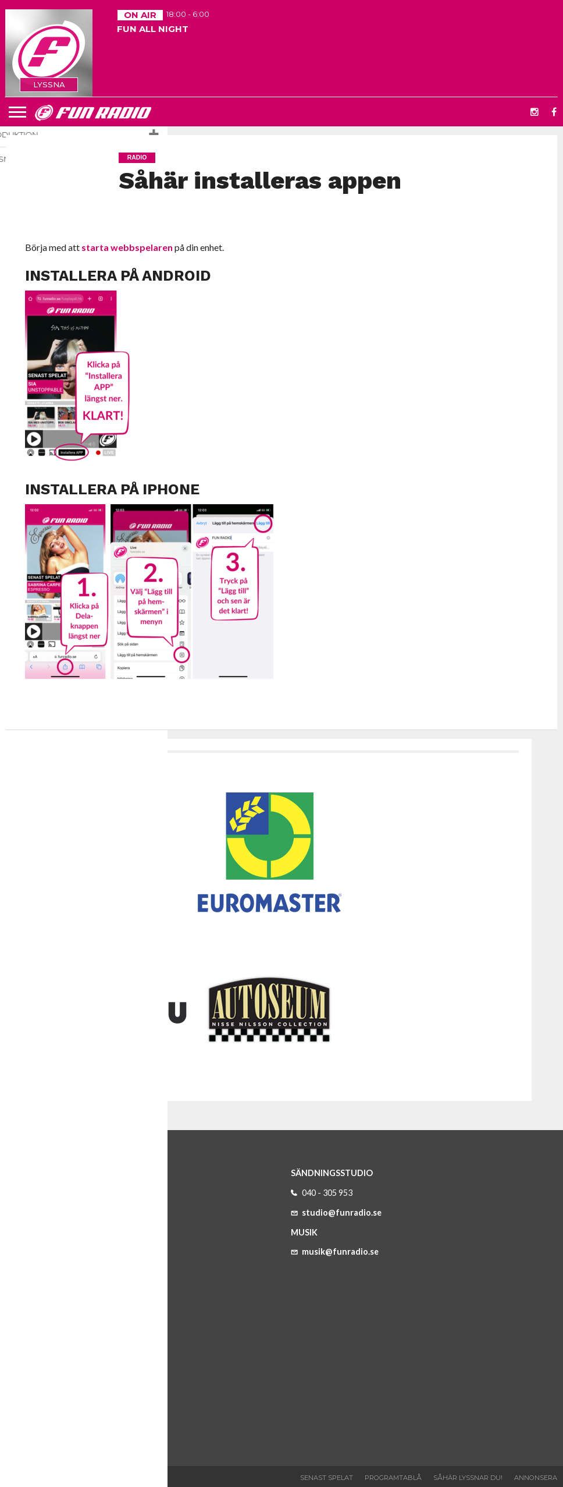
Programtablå (393, 1478)
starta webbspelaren (127, 247)
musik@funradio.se (335, 1251)
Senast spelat (326, 1478)
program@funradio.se (74, 1405)
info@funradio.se (65, 1244)
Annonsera (535, 1478)
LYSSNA (49, 84)
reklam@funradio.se (70, 1366)
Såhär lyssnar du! (468, 1478)
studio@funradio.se (336, 1212)
